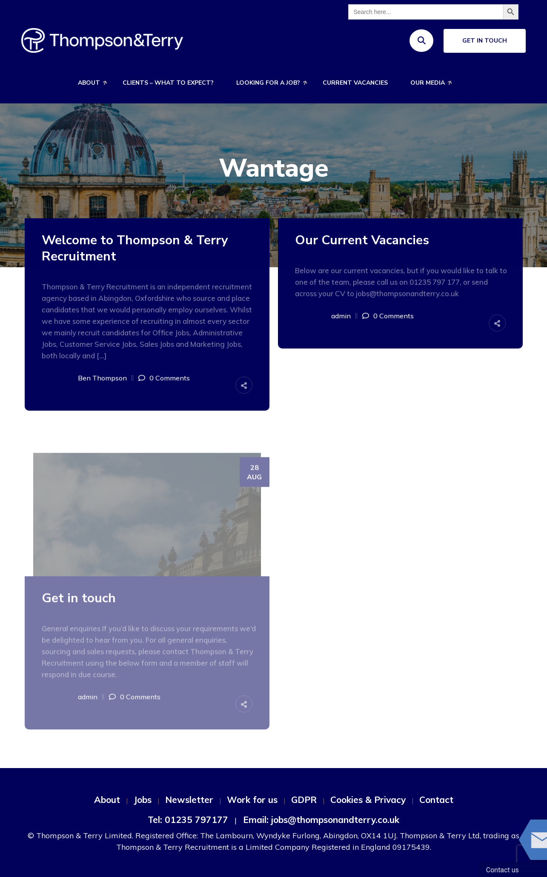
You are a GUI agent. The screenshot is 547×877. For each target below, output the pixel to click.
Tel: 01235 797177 (188, 819)
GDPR (304, 799)
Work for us (252, 799)
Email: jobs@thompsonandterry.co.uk (321, 819)
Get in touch (79, 601)
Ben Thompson (102, 378)
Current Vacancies (355, 83)
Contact (436, 799)
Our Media (427, 83)
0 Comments (169, 378)
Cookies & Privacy (368, 799)
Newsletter (189, 799)
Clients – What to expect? (168, 83)
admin (341, 315)
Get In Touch (484, 41)
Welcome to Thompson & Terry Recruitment (135, 248)
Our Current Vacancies (362, 240)
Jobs (143, 799)
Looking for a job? (268, 83)
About (89, 83)
